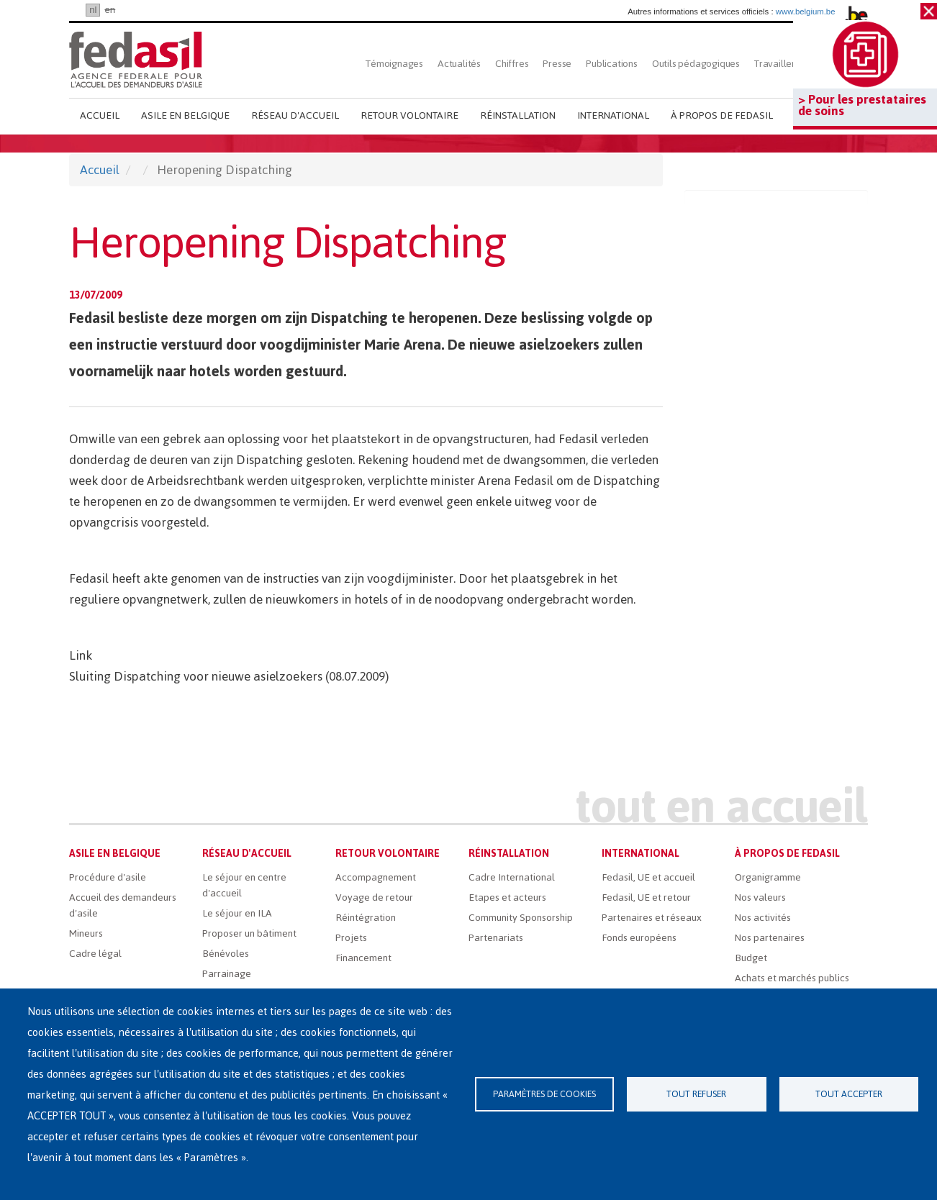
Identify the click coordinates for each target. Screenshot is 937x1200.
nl (92, 9)
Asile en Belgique (185, 115)
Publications (612, 63)
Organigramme (768, 877)
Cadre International (511, 877)
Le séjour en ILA (237, 913)
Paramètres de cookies (544, 1094)
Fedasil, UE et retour (646, 897)
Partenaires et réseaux (652, 917)
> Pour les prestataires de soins (862, 105)
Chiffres (511, 63)
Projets (351, 937)
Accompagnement (375, 877)
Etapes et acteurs (507, 897)
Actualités (459, 63)
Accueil (99, 115)
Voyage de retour (374, 897)
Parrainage (226, 973)
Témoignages (394, 63)
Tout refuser (696, 1094)
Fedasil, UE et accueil (648, 877)
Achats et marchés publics (792, 978)
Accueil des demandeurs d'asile (122, 905)
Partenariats (495, 937)
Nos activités (763, 917)
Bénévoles (225, 953)
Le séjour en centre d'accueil (244, 885)
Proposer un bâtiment (249, 933)
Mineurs (86, 933)
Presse (557, 63)
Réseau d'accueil (295, 115)
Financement (363, 958)
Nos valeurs (760, 897)
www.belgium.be (806, 11)
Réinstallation (518, 115)
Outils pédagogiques (696, 63)
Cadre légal (95, 953)
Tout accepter (848, 1094)
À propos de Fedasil (722, 115)
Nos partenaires (770, 937)
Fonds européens (639, 937)
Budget (751, 958)
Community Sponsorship (520, 917)
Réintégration (365, 917)
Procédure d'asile (107, 877)
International (613, 115)
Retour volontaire (409, 115)
